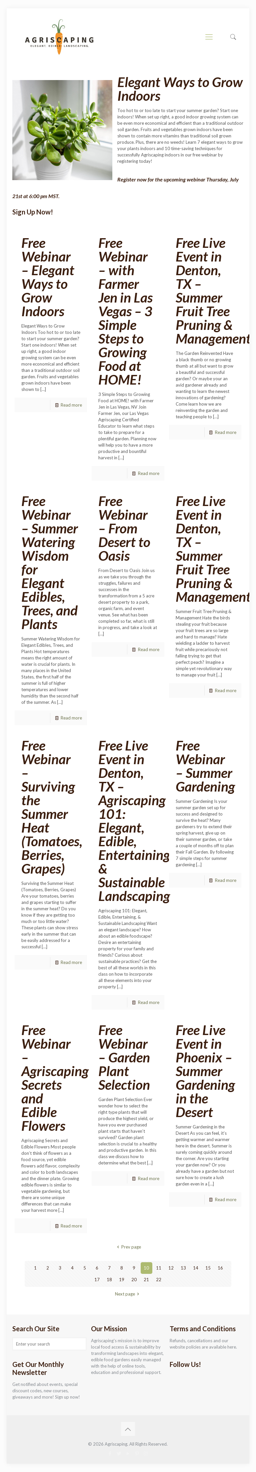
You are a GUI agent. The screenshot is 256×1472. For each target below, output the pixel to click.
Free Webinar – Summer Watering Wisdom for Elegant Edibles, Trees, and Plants (49, 562)
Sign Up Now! (32, 212)
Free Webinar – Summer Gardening (205, 766)
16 (220, 1268)
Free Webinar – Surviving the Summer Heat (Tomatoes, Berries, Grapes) (51, 807)
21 (146, 1279)
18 (109, 1279)
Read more (71, 405)
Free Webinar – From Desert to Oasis (124, 528)
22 (158, 1279)
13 (183, 1268)
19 (121, 1279)
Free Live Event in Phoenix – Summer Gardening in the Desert (205, 1071)
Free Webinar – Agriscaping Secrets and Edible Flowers (55, 1078)
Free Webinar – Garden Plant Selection (124, 1057)
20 (134, 1279)
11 (158, 1268)
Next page (128, 1294)
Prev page (128, 1247)
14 (195, 1268)
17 (97, 1279)
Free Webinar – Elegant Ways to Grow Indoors (47, 276)
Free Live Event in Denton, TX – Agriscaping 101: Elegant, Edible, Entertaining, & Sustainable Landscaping (135, 820)
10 (146, 1268)
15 (208, 1268)
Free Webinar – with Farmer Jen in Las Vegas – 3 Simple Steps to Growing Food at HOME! (125, 311)
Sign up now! (67, 1397)
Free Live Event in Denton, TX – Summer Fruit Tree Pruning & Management (215, 290)
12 (171, 1268)
